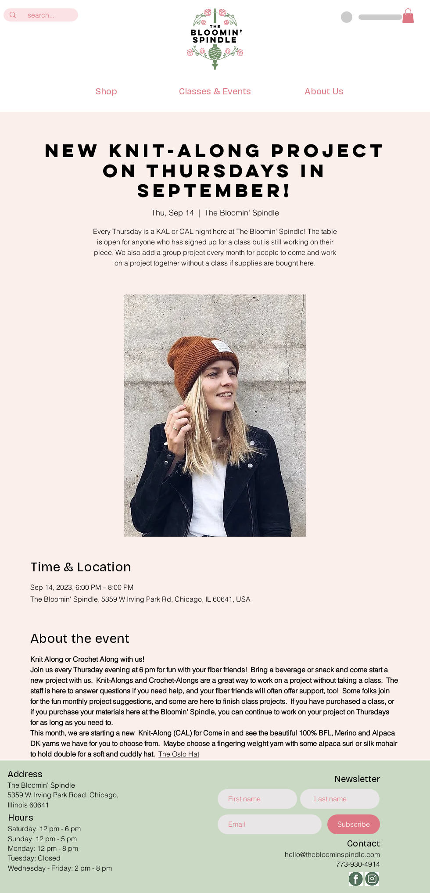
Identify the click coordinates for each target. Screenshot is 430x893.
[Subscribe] (353, 824)
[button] (408, 15)
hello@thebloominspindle (325, 854)
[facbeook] (356, 879)
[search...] (41, 15)
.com (372, 854)
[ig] (372, 879)
